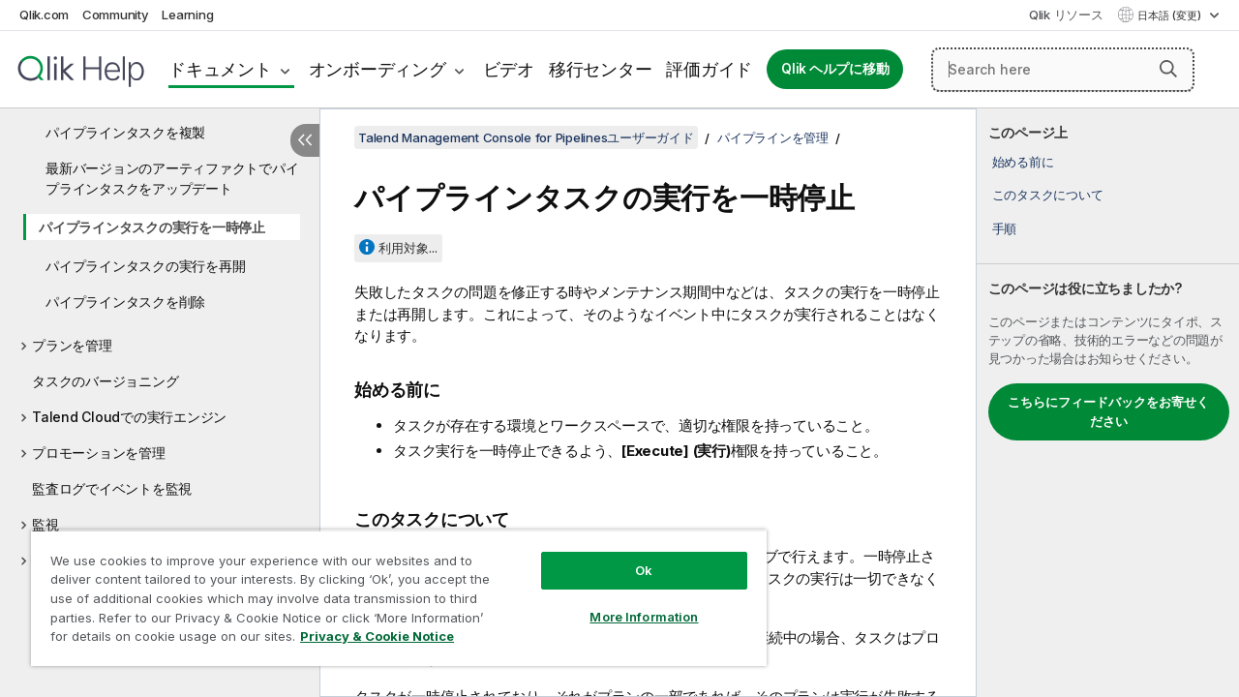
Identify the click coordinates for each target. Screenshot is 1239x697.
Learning (187, 14)
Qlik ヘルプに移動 (835, 68)
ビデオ (508, 69)
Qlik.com (44, 14)
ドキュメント (220, 69)
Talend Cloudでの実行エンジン (129, 417)
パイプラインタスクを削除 (125, 301)
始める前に (1023, 161)
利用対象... (408, 248)
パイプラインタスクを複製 (125, 132)
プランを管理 (72, 345)
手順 (1004, 228)
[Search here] (1063, 69)
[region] (390, 590)
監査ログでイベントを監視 (112, 488)
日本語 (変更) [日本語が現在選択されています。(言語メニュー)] (1170, 15)
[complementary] (1108, 402)
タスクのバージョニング (105, 381)
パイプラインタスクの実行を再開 (145, 266)
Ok (629, 555)
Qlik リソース (1066, 14)
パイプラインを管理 (773, 137)
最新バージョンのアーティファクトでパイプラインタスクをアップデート (171, 178)
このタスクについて (1047, 194)
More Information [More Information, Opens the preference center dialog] (629, 602)
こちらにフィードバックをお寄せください (1108, 411)
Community (115, 14)
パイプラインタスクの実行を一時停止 (152, 227)
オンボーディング (377, 69)
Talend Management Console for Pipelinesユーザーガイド (526, 137)
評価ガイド (709, 69)
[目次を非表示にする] (304, 140)
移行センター (600, 69)
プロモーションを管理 (99, 452)
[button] (1168, 68)
